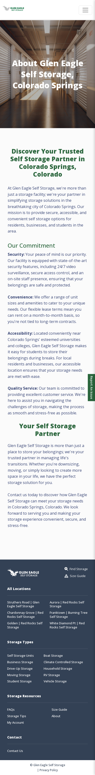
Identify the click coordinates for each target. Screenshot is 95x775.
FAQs (11, 710)
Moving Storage (18, 675)
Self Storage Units (20, 656)
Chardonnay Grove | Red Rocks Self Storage (25, 615)
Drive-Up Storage (20, 669)
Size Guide (59, 710)
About (56, 716)
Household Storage (58, 669)
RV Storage (52, 675)
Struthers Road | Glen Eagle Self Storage (23, 604)
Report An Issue (91, 387)
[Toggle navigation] (85, 10)
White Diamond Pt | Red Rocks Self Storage (67, 625)
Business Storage (20, 662)
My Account (15, 723)
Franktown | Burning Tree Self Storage (69, 615)
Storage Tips (16, 716)
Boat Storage (53, 656)
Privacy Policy (49, 770)
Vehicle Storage (55, 681)
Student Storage (19, 681)
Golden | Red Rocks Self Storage (24, 625)
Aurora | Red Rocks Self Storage (67, 604)
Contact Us (15, 751)
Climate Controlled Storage (63, 662)
